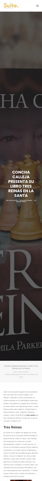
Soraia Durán (21, 199)
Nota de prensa (27, 198)
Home (15, 367)
